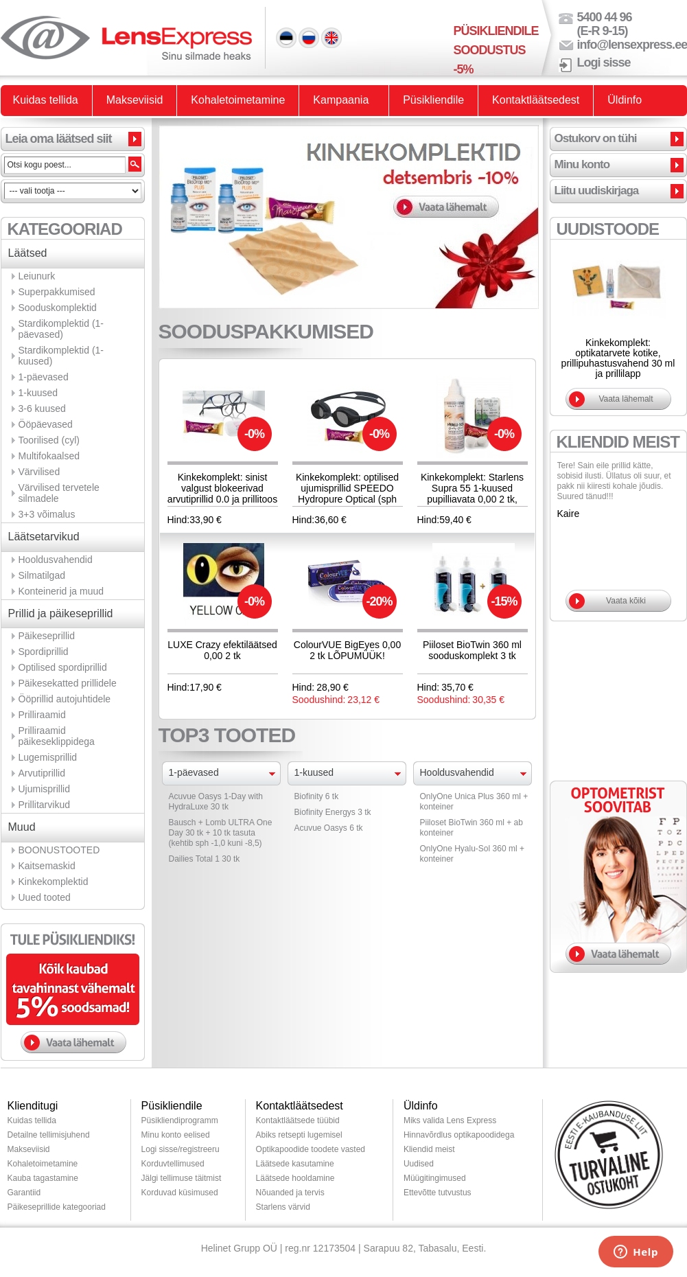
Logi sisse (604, 62)
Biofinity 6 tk (316, 796)
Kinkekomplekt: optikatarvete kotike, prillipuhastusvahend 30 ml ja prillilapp (618, 358)
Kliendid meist (429, 1149)
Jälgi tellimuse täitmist (181, 1178)
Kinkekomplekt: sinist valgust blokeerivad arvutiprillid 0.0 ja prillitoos (222, 488)
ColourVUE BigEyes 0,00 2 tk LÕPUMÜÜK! (347, 650)
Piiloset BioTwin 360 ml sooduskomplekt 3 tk (472, 650)
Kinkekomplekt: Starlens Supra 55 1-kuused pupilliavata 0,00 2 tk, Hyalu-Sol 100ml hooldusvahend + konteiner (472, 505)
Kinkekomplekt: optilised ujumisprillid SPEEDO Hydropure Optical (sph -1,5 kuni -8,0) (347, 494)
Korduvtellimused (173, 1164)
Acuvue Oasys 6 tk (328, 828)
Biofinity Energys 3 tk (332, 812)
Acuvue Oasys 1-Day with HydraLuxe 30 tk (216, 802)
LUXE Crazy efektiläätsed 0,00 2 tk (222, 650)
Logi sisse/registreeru (180, 1149)
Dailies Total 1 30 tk (204, 859)
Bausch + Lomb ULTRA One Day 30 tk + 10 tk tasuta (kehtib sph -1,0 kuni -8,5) (220, 833)
